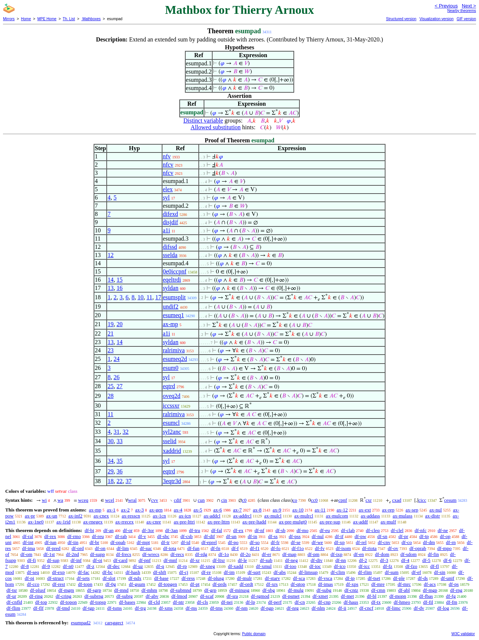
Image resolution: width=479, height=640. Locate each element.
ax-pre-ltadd (254, 522)
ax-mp (170, 324)
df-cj (184, 572)
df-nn (340, 560)
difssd (170, 247)
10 (140, 297)
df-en (359, 554)
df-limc (393, 608)
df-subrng (93, 596)
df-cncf (366, 608)
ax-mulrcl (303, 516)
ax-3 (139, 510)
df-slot (109, 578)
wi (44, 500)
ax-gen (155, 510)
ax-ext (365, 510)
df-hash (132, 572)
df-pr (403, 536)
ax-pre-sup (330, 522)
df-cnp (324, 602)
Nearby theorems (461, 11)
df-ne (442, 530)
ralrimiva (174, 350)
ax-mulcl (272, 516)
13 (110, 288)
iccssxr (171, 405)
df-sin (439, 572)
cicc (422, 500)
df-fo (275, 548)
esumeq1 (173, 315)
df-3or (148, 530)
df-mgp (430, 590)
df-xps (352, 584)
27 (119, 386)
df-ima (28, 548)
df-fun (193, 548)
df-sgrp (94, 590)
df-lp (250, 602)
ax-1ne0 (36, 522)
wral (132, 500)
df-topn (85, 584)
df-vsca (325, 578)
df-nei (227, 602)
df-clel (397, 530)
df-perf (274, 602)
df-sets (83, 578)
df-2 (363, 560)
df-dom (382, 554)
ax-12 (342, 510)
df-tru (194, 530)
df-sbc (163, 536)
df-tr (165, 542)
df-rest (58, 584)
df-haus (351, 602)
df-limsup (308, 572)
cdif (177, 500)
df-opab (117, 542)
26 (116, 377)
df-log (443, 608)
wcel (110, 500)
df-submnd (180, 590)
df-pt (194, 584)
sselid (169, 441)
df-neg (291, 560)
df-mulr (244, 578)
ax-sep (412, 510)
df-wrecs (150, 554)
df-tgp (89, 608)
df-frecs (123, 554)
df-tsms (114, 608)
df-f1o (298, 548)
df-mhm (149, 590)
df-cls (202, 602)
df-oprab (417, 548)
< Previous (446, 6)
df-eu (325, 530)
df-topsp (98, 602)
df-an (108, 530)
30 (110, 441)
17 (158, 297)
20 (119, 324)
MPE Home (47, 19)
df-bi (89, 530)
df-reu (98, 536)
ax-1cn (159, 516)
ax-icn (185, 516)
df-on (100, 548)
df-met (347, 596)
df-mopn (398, 596)
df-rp (182, 566)
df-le (242, 560)
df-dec (113, 566)
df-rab (121, 536)
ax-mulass (402, 516)
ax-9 (277, 510)
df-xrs (272, 584)
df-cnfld (14, 602)
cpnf (342, 500)
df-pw (360, 536)
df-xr (195, 560)
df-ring (36, 596)
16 (119, 288)
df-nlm (318, 608)
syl (166, 197)
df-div (317, 560)
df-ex (238, 530)
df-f (235, 548)
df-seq (33, 572)
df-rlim (365, 572)
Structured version (401, 19)
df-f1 (255, 548)
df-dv (419, 608)
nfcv (168, 164)
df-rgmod (260, 596)
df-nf (259, 530)
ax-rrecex (124, 522)
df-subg (324, 590)
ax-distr (432, 516)
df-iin (73, 542)
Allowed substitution (215, 127)
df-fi (31, 560)
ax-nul (435, 510)
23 (110, 350)
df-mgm (66, 590)
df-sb (280, 530)
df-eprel (209, 542)
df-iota (169, 548)
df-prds (220, 584)
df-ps (454, 584)
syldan (171, 288)
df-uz (138, 566)
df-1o (224, 554)
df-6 (447, 560)
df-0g (111, 584)
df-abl (404, 590)
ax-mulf (388, 522)
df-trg (140, 608)
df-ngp (267, 608)
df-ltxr (219, 560)
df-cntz (351, 590)
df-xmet (320, 596)
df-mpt (143, 542)
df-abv (152, 596)
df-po (233, 542)
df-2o (245, 554)
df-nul (318, 536)
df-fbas (426, 596)
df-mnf (170, 560)
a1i (166, 230)
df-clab (348, 530)
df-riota (369, 548)
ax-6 (217, 510)
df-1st (49, 554)
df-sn (382, 536)
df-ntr (178, 602)
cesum (450, 500)
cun (201, 500)
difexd (170, 214)
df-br (94, 542)
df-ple (399, 578)
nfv (167, 156)
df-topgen (167, 584)
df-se (295, 542)
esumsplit (174, 297)
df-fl (434, 566)
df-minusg (239, 590)
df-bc (108, 572)
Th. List (69, 19)
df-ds (423, 578)
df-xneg (207, 566)
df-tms (216, 608)
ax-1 (111, 510)
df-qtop (298, 584)
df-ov (393, 548)
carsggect (114, 622)
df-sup (53, 560)
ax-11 (320, 510)
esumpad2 (81, 622)
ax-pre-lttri (184, 522)
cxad (397, 500)
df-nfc (421, 530)
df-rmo (74, 536)
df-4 (405, 560)
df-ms (191, 608)
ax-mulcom (337, 516)
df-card (120, 560)
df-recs (177, 554)
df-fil (428, 602)
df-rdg (201, 554)
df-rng (456, 590)
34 (110, 461)
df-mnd (121, 590)
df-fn (215, 548)
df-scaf (207, 596)
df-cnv (384, 542)
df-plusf (37, 590)
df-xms (166, 608)
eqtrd (169, 386)
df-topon (68, 602)
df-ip (350, 578)
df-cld (154, 602)
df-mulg (295, 590)
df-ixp (336, 554)
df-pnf (144, 560)
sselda (170, 255)
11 (149, 297)
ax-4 (178, 510)
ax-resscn (131, 516)
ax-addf (360, 522)
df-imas (325, 584)
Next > (469, 6)
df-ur (11, 596)
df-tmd (63, 608)
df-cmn (378, 590)
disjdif (170, 222)
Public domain (254, 634)
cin (224, 500)
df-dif (209, 536)
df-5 (426, 560)
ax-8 (257, 510)
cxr (369, 500)
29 (110, 471)
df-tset (374, 578)
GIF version (466, 19)
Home (26, 19)
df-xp (339, 542)
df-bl (371, 596)
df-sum (392, 572)
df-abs (280, 572)
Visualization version (436, 19)
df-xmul (264, 566)
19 (110, 324)
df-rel (361, 542)
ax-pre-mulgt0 (292, 522)
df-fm (451, 602)
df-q (160, 566)
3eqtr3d (172, 481)
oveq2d (171, 396)
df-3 (384, 560)
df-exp (58, 572)
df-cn (300, 602)
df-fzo (411, 566)
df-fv (319, 548)
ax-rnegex (93, 522)
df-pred (53, 548)
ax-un (51, 516)
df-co (407, 542)
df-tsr (11, 590)
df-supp (97, 554)
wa (60, 500)
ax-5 (197, 510)
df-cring (63, 596)
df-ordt (246, 584)
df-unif (447, 578)
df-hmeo (402, 602)
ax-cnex (101, 516)
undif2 (171, 306)
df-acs (430, 584)
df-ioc (315, 566)
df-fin (433, 554)
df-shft (159, 572)
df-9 (46, 566)
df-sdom (408, 554)
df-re (206, 572)
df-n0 (68, 566)
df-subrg (124, 596)
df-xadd (235, 566)
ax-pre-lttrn (219, 522)
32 (125, 432)
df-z (90, 566)
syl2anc (172, 432)
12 (110, 255)
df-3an (171, 530)
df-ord (77, 548)
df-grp (210, 590)
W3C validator (463, 634)
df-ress (188, 578)
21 (110, 333)
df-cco (33, 584)
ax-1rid (64, 522)
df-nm (242, 608)
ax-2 (125, 510)
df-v (142, 536)
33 (119, 441)
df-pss (295, 536)
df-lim (123, 548)
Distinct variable (203, 120)
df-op (445, 536)
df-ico (339, 566)
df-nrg (293, 608)
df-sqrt (254, 572)
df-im (229, 572)
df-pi (29, 578)
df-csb (186, 536)
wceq (83, 500)
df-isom (343, 548)
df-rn (451, 542)
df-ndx (134, 578)
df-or (127, 530)
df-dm (429, 542)
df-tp (424, 536)
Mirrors (9, 19)
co (295, 500)
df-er (266, 554)
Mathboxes (91, 19)
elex (168, 189)
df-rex (50, 536)
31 (116, 432)
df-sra (232, 596)
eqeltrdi (172, 279)
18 (110, 481)
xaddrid (172, 451)
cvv (154, 500)
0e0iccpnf (174, 271)
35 (119, 461)
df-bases (127, 602)
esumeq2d (175, 359)
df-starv (272, 578)
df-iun (51, 542)
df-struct (55, 578)
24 (116, 359)
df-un (231, 536)
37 (128, 481)
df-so (255, 542)
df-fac (83, 572)
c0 (244, 500)
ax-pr (30, 516)
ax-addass (370, 516)
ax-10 (297, 510)
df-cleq (373, 530)
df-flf (38, 608)
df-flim (13, 608)
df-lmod (179, 596)
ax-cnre (153, 522)
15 (119, 279)
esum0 (171, 368)
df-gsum (137, 584)
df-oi (97, 560)
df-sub (266, 560)
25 (110, 386)
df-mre (377, 584)
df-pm (314, 554)
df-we (317, 542)
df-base (161, 578)
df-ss (273, 536)
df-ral (27, 536)
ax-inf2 (75, 516)
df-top (41, 602)
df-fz (387, 566)
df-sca (299, 578)
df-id (185, 542)
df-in (252, 536)
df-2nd (72, 554)
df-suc (146, 548)
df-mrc (404, 584)
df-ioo (290, 566)
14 (110, 279)
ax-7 (237, 510)
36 (119, 471)
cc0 (314, 500)
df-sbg (268, 590)
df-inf (76, 560)
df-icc (364, 566)
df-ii (342, 608)
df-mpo (444, 548)
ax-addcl (212, 516)
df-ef (416, 572)
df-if (339, 536)
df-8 (25, 566)
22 (119, 481)
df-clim (338, 572)
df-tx (376, 602)
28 (110, 396)
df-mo (302, 530)
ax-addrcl (242, 516)
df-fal (216, 530)
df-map (289, 554)
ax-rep (388, 510)
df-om (27, 554)
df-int (27, 542)
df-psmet (290, 596)
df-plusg (216, 578)
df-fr (275, 542)
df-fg (451, 596)
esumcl (171, 423)
